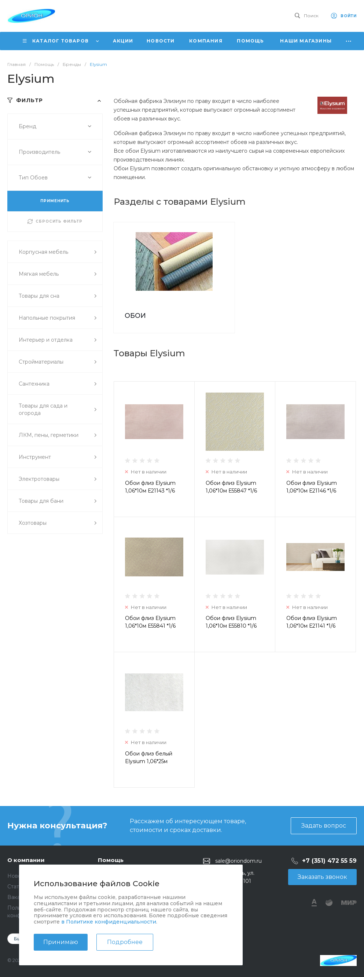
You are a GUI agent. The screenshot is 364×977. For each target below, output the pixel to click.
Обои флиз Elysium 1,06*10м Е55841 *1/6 (150, 622)
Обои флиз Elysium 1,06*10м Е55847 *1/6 (231, 487)
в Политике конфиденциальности (108, 921)
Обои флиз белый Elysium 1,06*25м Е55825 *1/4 (148, 761)
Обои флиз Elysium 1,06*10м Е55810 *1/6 (231, 622)
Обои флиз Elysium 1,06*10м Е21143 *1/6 (150, 487)
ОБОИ (135, 316)
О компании (26, 860)
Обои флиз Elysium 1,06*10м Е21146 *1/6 (311, 487)
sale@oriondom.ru (238, 861)
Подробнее (125, 942)
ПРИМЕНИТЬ (55, 200)
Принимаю (60, 942)
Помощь (111, 860)
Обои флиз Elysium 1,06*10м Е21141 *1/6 (311, 622)
